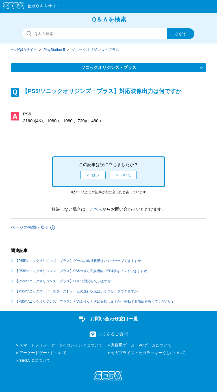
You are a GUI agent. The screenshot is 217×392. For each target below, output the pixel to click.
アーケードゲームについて (43, 353)
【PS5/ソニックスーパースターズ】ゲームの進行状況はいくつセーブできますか (76, 291)
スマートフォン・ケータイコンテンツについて (60, 345)
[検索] (108, 33)
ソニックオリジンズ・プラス (95, 50)
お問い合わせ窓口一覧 (114, 318)
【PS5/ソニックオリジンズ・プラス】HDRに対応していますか (63, 281)
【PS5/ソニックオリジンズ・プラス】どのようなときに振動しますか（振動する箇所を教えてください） (95, 301)
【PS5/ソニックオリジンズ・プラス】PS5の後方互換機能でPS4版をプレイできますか (81, 271)
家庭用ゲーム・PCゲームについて (141, 345)
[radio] (93, 175)
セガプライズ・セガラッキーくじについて (148, 353)
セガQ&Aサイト (24, 50)
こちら (96, 209)
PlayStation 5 (54, 50)
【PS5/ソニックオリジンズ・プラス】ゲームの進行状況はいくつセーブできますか (78, 261)
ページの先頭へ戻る (33, 227)
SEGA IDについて (34, 360)
